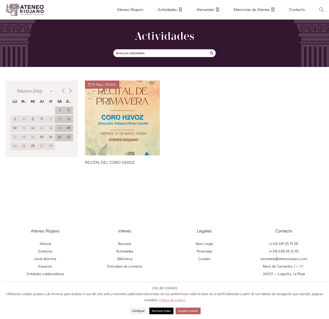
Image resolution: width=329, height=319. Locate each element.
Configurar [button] (138, 311)
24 (15, 146)
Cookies (204, 259)
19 (32, 137)
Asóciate (124, 244)
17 (14, 137)
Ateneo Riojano (130, 9)
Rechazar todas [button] (161, 311)
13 (41, 128)
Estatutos (45, 251)
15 (59, 128)
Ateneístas (207, 9)
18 (23, 137)
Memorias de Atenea (254, 9)
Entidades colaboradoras (45, 274)
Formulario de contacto (124, 266)
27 (42, 146)
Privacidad (204, 251)
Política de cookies (172, 300)
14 (50, 128)
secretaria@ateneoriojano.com (283, 259)
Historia (45, 244)
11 (23, 128)
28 (51, 146)
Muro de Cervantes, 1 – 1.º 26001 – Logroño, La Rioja (284, 270)
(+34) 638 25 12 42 (284, 251)
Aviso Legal (204, 244)
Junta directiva (45, 259)
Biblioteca (124, 259)
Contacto (297, 9)
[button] (321, 10)
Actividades (170, 9)
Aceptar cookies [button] (188, 311)
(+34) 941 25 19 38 (283, 244)
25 (24, 146)
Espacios (45, 266)
